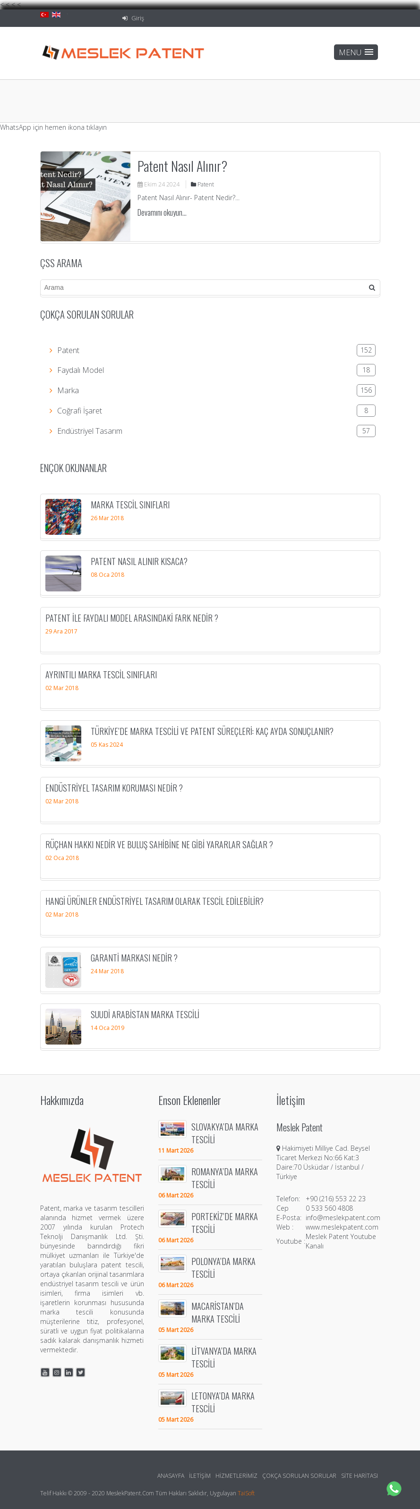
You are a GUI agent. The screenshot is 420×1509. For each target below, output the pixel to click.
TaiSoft (246, 1493)
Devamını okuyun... (162, 212)
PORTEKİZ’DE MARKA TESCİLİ (224, 1222)
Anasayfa (170, 1476)
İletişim (200, 1476)
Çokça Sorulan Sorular (299, 1476)
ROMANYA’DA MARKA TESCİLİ (224, 1177)
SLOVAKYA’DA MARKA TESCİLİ (224, 1133)
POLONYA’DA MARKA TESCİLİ (223, 1267)
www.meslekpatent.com (342, 1226)
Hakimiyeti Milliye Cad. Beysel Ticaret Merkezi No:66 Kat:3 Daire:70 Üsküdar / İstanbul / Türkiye (323, 1162)
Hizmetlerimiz (236, 1476)
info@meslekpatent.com (343, 1217)
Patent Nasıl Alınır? (182, 166)
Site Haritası (359, 1476)
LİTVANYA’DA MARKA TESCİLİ (224, 1357)
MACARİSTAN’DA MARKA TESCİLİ (217, 1312)
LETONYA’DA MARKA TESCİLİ (223, 1402)
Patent (202, 184)
